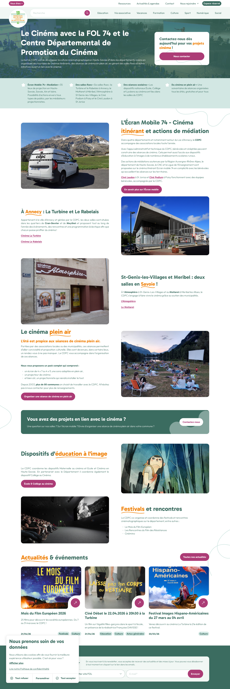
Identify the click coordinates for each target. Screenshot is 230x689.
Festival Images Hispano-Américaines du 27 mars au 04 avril (179, 615)
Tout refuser (19, 678)
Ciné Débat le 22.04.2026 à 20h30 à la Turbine (115, 615)
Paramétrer (42, 678)
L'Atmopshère (128, 301)
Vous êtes (16, 3)
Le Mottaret (127, 307)
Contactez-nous (191, 422)
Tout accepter (66, 678)
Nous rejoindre (189, 3)
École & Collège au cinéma (38, 483)
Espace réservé (212, 3)
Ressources (124, 3)
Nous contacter (182, 56)
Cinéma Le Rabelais (31, 241)
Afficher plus (16, 663)
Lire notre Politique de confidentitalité (29, 668)
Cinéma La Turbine (31, 235)
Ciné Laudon (128, 177)
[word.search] (87, 13)
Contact (169, 3)
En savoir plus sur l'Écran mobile (141, 189)
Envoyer (195, 673)
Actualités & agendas (148, 3)
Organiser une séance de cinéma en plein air (48, 396)
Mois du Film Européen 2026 (43, 613)
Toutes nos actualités (194, 557)
